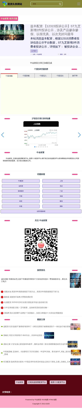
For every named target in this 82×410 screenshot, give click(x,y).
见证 (61, 186)
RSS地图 (45, 400)
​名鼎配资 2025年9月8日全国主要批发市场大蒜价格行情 (26, 302)
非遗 (20, 206)
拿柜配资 (21, 191)
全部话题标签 (41, 211)
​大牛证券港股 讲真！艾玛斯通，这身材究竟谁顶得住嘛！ (26, 308)
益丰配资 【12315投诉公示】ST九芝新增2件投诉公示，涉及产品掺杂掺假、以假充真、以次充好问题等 (55, 30)
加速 (61, 196)
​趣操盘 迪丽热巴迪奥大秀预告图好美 (18, 297)
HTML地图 (53, 400)
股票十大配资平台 (58, 382)
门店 (61, 191)
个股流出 (60, 76)
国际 (61, 206)
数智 (61, 201)
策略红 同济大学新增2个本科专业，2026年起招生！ (23, 335)
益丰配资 (34, 51)
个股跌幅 (26, 76)
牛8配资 (20, 181)
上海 (61, 181)
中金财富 (19, 382)
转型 (20, 201)
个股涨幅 (9, 76)
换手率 (75, 76)
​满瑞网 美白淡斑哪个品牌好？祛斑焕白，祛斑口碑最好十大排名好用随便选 (33, 313)
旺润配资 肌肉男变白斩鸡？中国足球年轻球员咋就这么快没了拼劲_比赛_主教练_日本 (36, 362)
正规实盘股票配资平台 (37, 382)
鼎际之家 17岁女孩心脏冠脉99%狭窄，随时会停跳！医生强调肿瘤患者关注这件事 (35, 344)
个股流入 (43, 76)
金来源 (21, 186)
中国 (20, 196)
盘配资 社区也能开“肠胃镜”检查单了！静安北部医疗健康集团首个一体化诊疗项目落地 (36, 326)
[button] (2, 135)
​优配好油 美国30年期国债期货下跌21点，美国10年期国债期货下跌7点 (31, 292)
